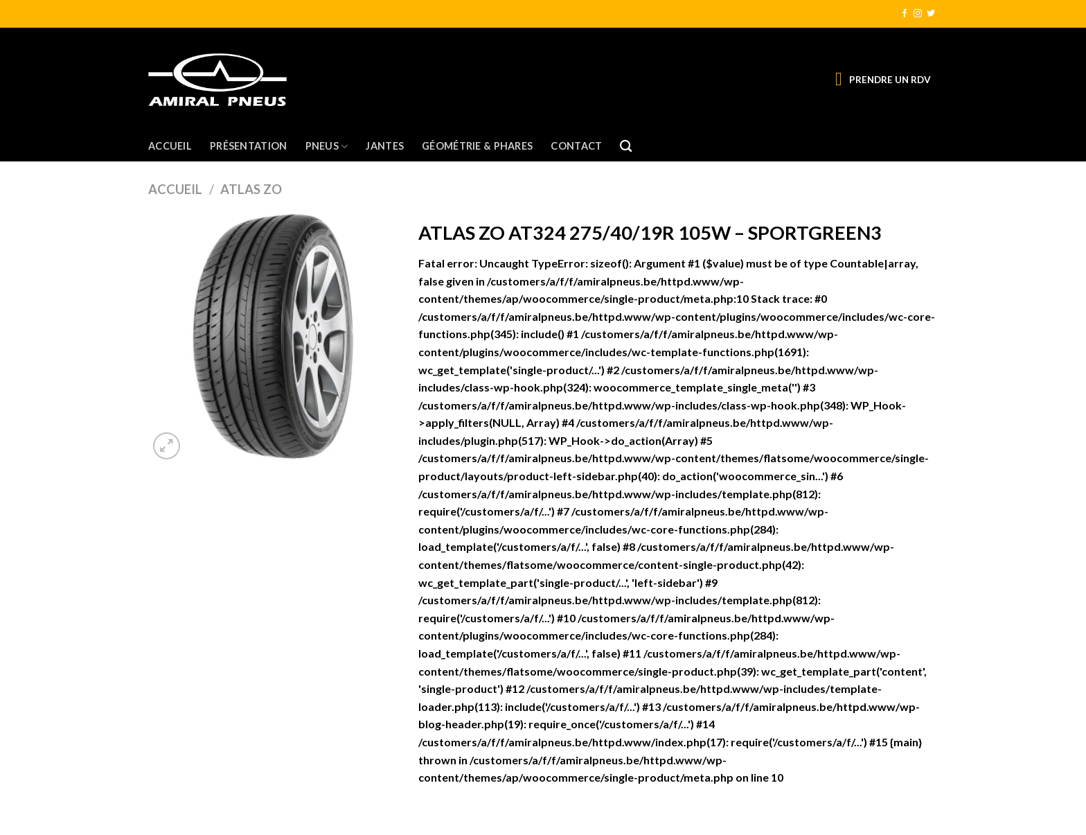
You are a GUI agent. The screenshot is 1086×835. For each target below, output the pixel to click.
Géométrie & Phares (477, 146)
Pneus (326, 146)
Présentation (248, 146)
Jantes (385, 146)
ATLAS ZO (251, 189)
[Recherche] (626, 146)
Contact (576, 146)
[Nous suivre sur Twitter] (931, 14)
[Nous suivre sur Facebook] (904, 14)
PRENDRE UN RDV (890, 79)
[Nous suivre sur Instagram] (918, 14)
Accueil (170, 146)
